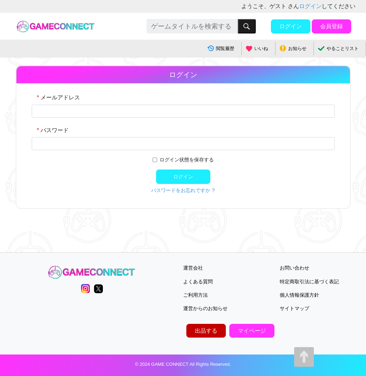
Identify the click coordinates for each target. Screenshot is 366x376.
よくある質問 (198, 281)
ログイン (310, 6)
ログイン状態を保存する (187, 159)
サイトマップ (294, 308)
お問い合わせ (294, 268)
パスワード (55, 130)
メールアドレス (60, 97)
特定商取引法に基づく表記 (309, 281)
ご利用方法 (195, 295)
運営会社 (193, 268)
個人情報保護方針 (299, 295)
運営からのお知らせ (205, 308)
